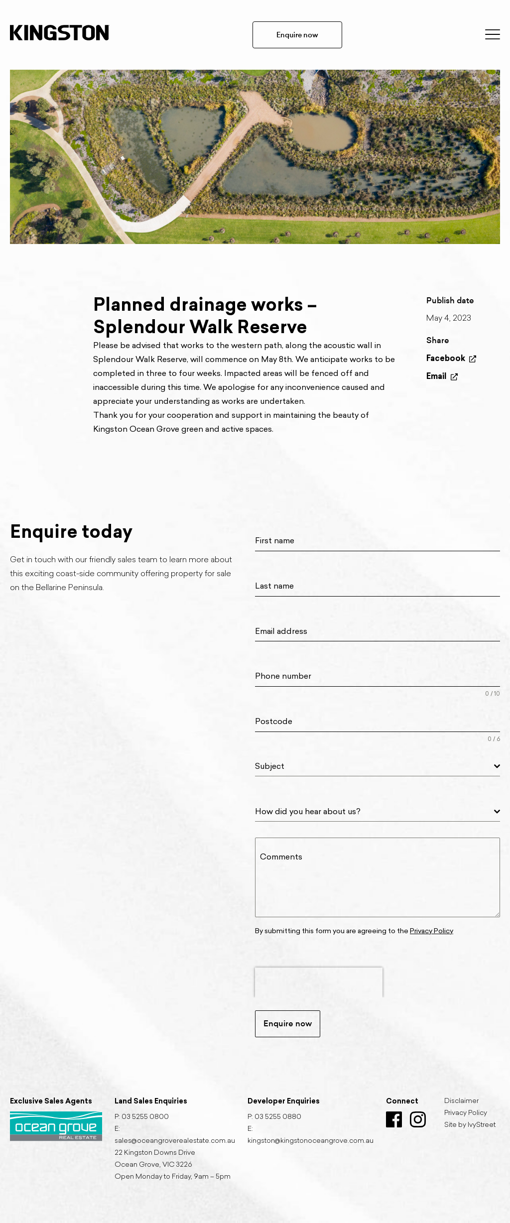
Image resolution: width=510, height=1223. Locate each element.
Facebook (451, 358)
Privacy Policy (465, 1113)
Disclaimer (461, 1101)
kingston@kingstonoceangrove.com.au (311, 1141)
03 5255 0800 (145, 1117)
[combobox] (377, 766)
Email (442, 376)
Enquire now (297, 34)
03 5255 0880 (278, 1117)
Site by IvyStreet (470, 1125)
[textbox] (374, 766)
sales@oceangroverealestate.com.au (175, 1141)
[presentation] (318, 982)
